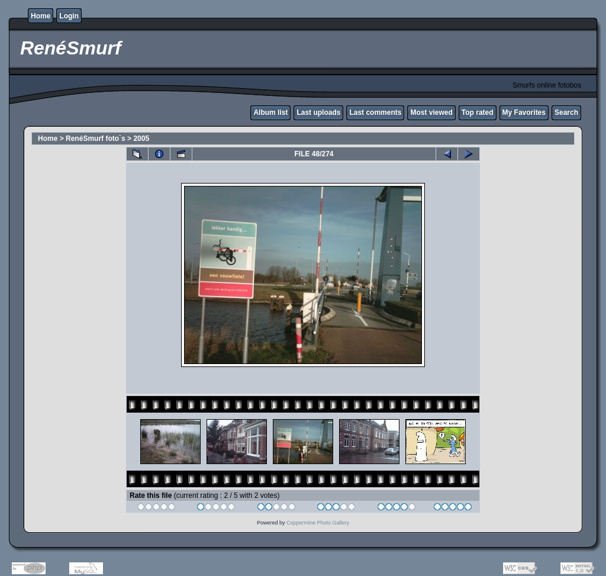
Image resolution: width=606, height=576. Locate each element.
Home (40, 16)
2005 (141, 138)
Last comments (375, 112)
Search (566, 112)
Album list (270, 112)
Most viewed (431, 112)
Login (69, 16)
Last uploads (318, 112)
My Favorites (524, 112)
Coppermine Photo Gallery (317, 523)
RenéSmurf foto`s (95, 138)
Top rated (478, 112)
